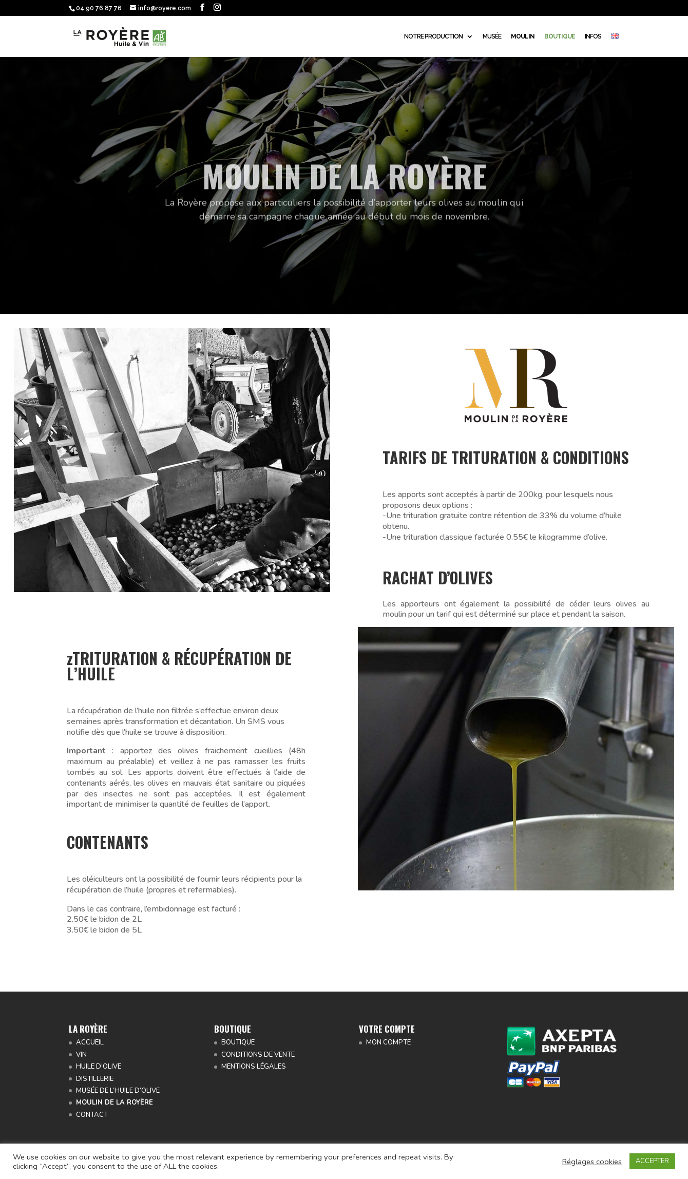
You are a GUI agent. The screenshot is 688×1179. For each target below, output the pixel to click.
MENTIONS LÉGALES (253, 1066)
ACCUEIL (90, 1042)
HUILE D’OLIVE (98, 1066)
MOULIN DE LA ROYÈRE (114, 1102)
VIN (81, 1054)
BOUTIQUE (238, 1042)
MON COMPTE (388, 1042)
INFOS (593, 36)
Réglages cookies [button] (592, 1161)
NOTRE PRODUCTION (433, 36)
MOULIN (522, 36)
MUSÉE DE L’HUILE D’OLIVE (118, 1090)
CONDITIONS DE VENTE (258, 1054)
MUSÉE (492, 36)
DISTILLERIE (94, 1078)
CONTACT (92, 1114)
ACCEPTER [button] (652, 1161)
